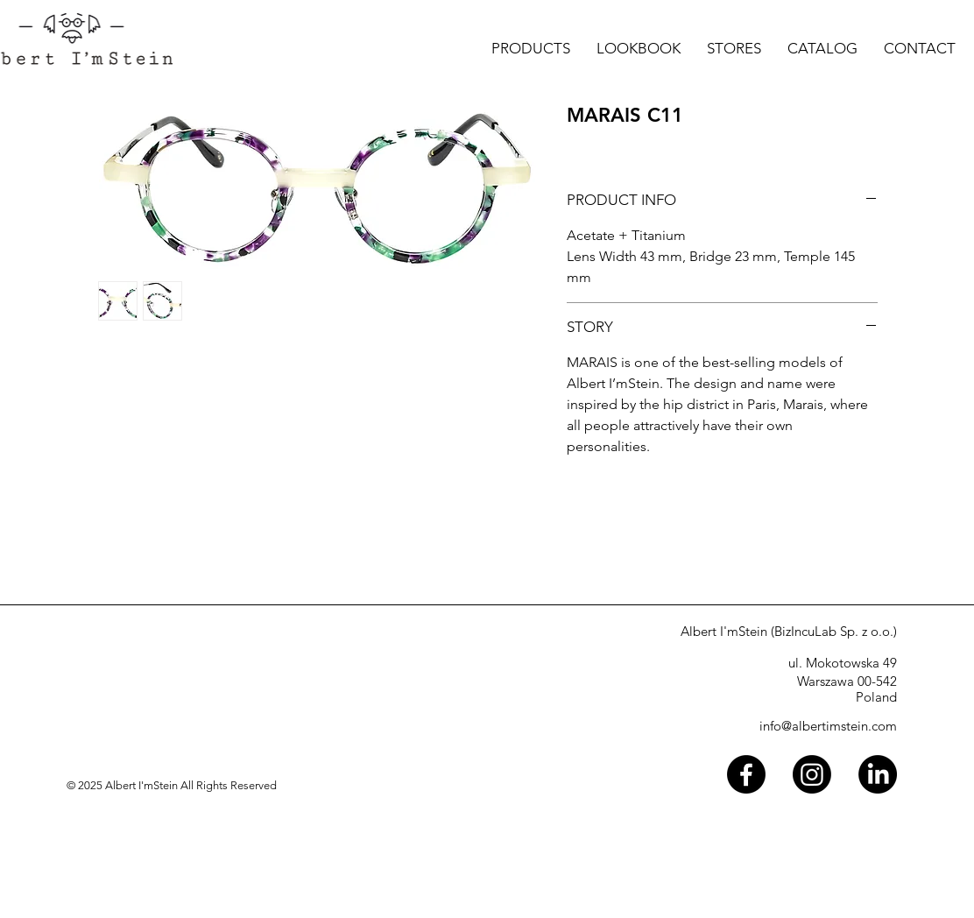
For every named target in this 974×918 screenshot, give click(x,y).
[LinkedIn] (877, 774)
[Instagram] (812, 774)
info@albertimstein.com (828, 725)
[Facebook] (746, 774)
